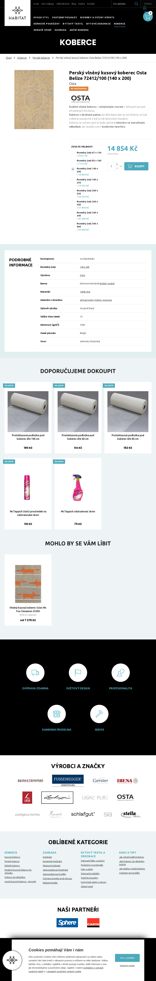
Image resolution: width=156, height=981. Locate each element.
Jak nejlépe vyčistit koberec (132, 869)
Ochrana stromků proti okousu (57, 878)
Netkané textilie (50, 883)
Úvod (8, 57)
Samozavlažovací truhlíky (54, 874)
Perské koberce (41, 57)
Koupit (140, 166)
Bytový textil (73, 23)
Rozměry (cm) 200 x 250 (87, 192)
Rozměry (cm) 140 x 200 (87, 170)
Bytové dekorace (98, 23)
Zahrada (61, 30)
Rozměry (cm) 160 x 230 (87, 181)
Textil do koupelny (89, 878)
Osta (72, 83)
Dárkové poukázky (47, 23)
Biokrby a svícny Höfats (97, 17)
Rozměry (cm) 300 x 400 (87, 225)
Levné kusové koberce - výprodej (20, 881)
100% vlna (85, 291)
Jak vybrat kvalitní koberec (131, 857)
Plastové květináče (51, 865)
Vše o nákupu (47, 4)
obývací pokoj (87, 300)
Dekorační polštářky (90, 873)
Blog (74, 4)
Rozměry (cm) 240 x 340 (87, 214)
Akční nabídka (79, 30)
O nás (36, 4)
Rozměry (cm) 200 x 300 (87, 203)
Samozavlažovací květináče (55, 870)
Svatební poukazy (64, 17)
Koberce (120, 23)
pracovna (107, 300)
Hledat (130, 4)
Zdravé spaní (42, 30)
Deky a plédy (87, 869)
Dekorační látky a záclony (93, 861)
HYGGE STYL (41, 17)
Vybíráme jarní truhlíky (129, 873)
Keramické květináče (52, 861)
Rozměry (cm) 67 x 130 (89, 152)
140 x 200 (84, 267)
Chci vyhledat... (113, 4)
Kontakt (91, 4)
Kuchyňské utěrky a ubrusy (93, 882)
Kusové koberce (12, 857)
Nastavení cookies (127, 966)
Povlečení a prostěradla (92, 865)
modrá (110, 283)
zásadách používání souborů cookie (64, 971)
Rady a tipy (127, 852)
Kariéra (81, 4)
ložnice (98, 300)
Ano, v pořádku (127, 958)
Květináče (47, 857)
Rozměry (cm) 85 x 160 (89, 160)
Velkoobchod (62, 4)
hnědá (103, 283)
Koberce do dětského (15, 877)
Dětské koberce (12, 865)
